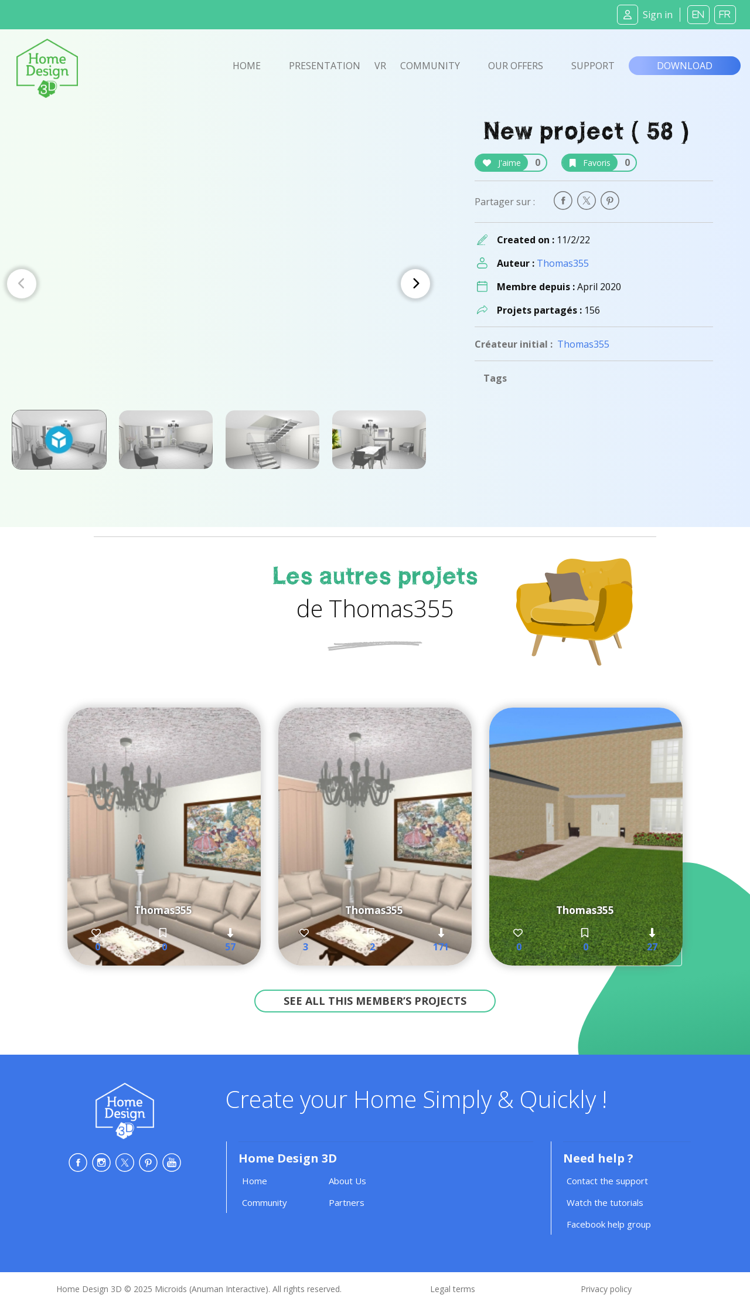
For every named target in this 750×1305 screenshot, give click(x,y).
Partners (346, 1202)
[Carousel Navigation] (218, 283)
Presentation (324, 65)
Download (684, 65)
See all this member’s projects (375, 1001)
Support (593, 65)
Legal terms (452, 1288)
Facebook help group (609, 1224)
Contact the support (607, 1181)
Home (247, 65)
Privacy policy (606, 1288)
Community (430, 65)
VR (380, 65)
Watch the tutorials (605, 1202)
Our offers (515, 65)
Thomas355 (563, 263)
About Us (347, 1181)
